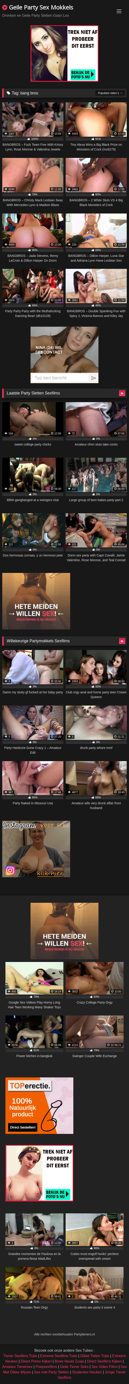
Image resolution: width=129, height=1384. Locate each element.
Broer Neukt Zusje (69, 1361)
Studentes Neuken (87, 1372)
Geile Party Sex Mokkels (37, 7)
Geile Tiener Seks (74, 1367)
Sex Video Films (104, 1367)
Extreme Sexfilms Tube (58, 1356)
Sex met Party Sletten (51, 1372)
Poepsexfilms (46, 1367)
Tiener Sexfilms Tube (20, 1356)
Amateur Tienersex (17, 1367)
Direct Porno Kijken (36, 1361)
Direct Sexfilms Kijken (104, 1361)
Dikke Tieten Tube (94, 1356)
